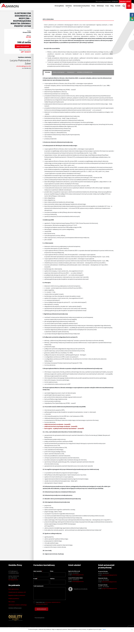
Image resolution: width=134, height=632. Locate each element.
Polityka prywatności (13, 598)
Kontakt (117, 6)
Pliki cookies (11, 601)
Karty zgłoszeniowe (13, 589)
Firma (58, 572)
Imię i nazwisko (41, 572)
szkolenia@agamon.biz (23, 66)
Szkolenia (69, 6)
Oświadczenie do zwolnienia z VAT (17, 592)
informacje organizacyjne (84, 72)
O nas (107, 6)
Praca (93, 6)
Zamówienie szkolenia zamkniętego (17, 605)
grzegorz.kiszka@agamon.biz (109, 588)
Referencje (100, 6)
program (47, 72)
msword (28, 52)
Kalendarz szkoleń (125, 1)
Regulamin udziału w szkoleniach (16, 595)
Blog (111, 6)
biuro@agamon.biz (13, 579)
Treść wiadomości (49, 592)
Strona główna (59, 6)
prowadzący (70, 72)
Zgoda (104, 629)
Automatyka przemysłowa (81, 6)
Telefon (58, 580)
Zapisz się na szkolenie (22, 46)
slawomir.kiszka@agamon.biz (109, 581)
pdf (22, 52)
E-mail (41, 580)
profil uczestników (58, 72)
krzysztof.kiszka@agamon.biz (109, 575)
